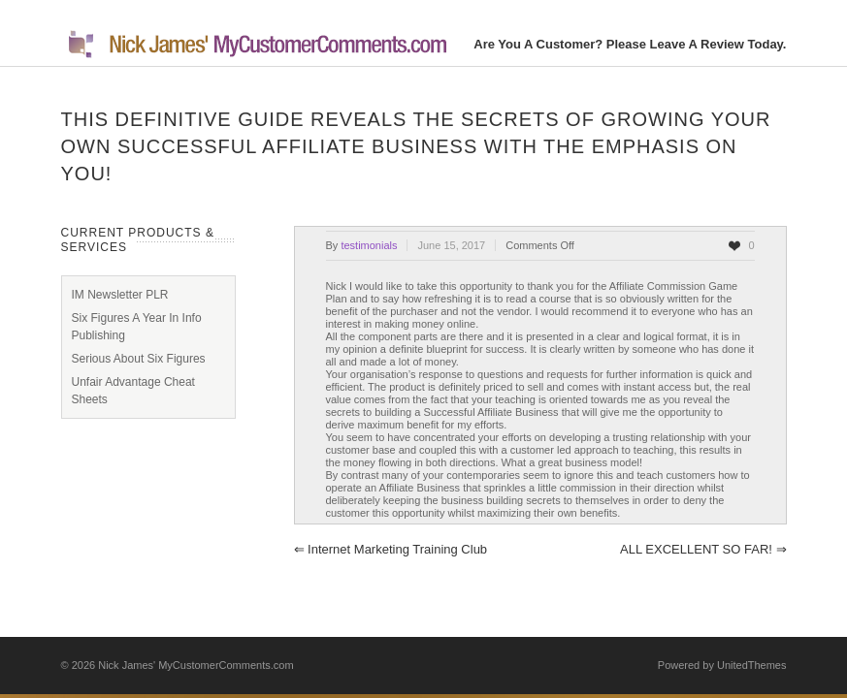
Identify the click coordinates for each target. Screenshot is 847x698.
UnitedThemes (752, 665)
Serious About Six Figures (139, 358)
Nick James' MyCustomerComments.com (195, 665)
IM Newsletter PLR (120, 294)
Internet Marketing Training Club (391, 549)
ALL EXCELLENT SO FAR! (703, 549)
